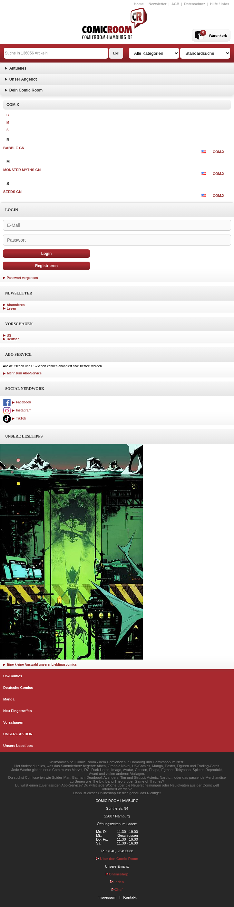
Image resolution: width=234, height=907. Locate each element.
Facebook (17, 402)
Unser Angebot (23, 79)
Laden (117, 882)
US (9, 335)
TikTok (14, 418)
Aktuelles (17, 68)
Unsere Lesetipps (18, 746)
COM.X (218, 152)
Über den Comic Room (117, 859)
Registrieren (46, 266)
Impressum (107, 897)
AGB (175, 4)
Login (46, 253)
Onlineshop (117, 874)
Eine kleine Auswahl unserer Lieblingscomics (40, 664)
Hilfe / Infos (219, 4)
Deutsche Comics (18, 688)
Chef (117, 890)
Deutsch (13, 339)
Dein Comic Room (26, 90)
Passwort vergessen (22, 278)
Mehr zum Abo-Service (22, 373)
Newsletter (158, 4)
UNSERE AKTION (18, 734)
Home (139, 4)
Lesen (11, 308)
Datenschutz (194, 4)
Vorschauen (13, 722)
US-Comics (12, 676)
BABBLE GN (13, 148)
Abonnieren (16, 305)
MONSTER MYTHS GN (22, 170)
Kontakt (129, 897)
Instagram (17, 410)
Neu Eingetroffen (17, 711)
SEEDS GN (12, 192)
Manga (9, 699)
